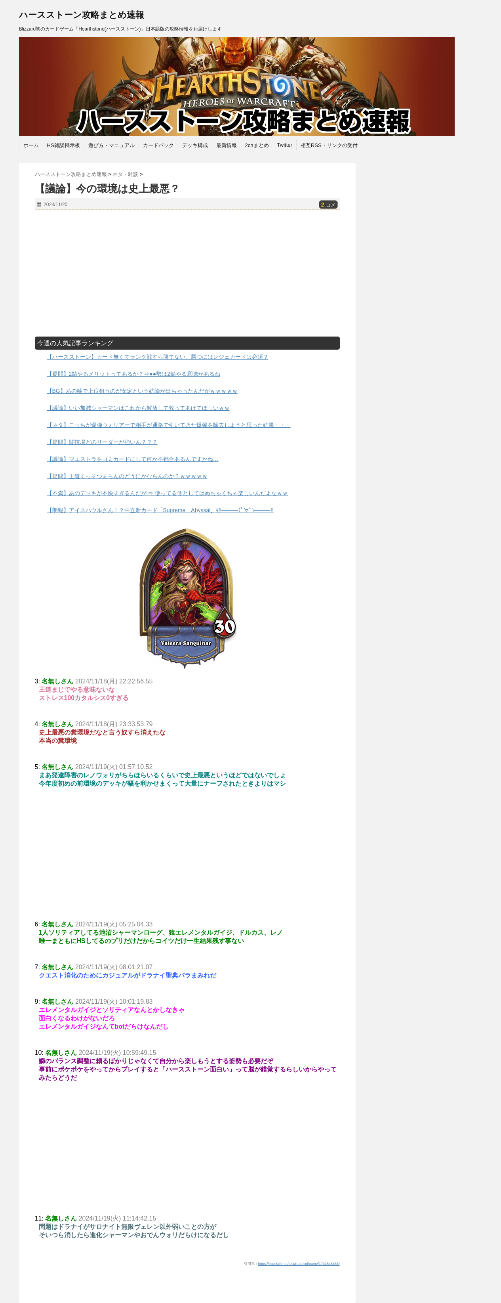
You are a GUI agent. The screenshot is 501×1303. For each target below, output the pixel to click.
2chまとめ (257, 145)
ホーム (31, 145)
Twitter (284, 145)
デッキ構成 (195, 145)
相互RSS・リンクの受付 (329, 145)
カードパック (158, 145)
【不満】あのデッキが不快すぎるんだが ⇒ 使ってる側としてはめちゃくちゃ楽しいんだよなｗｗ (167, 493)
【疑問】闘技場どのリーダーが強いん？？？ (102, 442)
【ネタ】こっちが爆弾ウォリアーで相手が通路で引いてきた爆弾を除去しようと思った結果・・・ (169, 425)
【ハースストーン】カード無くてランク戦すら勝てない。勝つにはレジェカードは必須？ (158, 357)
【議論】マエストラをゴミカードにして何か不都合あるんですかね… (133, 459)
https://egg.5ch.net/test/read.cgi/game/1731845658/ (299, 1264)
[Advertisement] (187, 273)
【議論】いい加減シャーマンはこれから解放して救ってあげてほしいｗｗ (138, 408)
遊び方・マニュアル (111, 145)
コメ (328, 205)
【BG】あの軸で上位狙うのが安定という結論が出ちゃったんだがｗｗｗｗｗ (142, 391)
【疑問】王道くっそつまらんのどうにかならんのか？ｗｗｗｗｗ (127, 476)
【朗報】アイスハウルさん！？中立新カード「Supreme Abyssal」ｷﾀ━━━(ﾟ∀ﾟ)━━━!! (160, 510)
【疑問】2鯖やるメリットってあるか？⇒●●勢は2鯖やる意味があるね (133, 374)
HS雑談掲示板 (63, 145)
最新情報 (226, 145)
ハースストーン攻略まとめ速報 (81, 15)
